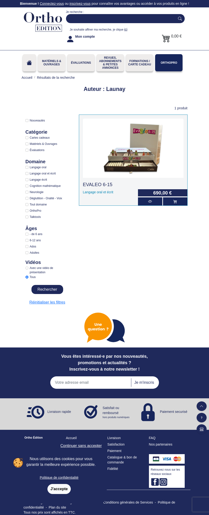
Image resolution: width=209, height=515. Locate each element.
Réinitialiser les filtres (47, 302)
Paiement (114, 451)
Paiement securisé (173, 412)
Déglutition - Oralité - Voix (46, 198)
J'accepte (59, 489)
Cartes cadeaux (40, 137)
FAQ (152, 438)
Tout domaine (38, 204)
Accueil (71, 438)
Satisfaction (116, 444)
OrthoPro (169, 62)
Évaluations (81, 62)
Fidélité (112, 469)
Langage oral (38, 167)
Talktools (35, 217)
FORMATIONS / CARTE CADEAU (139, 62)
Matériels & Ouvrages (51, 62)
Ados (33, 246)
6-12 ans (35, 240)
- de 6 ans (36, 234)
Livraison (114, 438)
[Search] (119, 18)
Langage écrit (38, 179)
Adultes (34, 252)
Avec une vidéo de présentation (41, 270)
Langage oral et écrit (43, 173)
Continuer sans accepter (81, 446)
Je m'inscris (144, 382)
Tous (33, 277)
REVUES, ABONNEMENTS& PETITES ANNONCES (110, 62)
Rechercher (47, 289)
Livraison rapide (59, 412)
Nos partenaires (161, 444)
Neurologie (37, 192)
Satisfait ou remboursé (116, 412)
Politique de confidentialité (59, 477)
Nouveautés (37, 120)
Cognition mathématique (45, 186)
